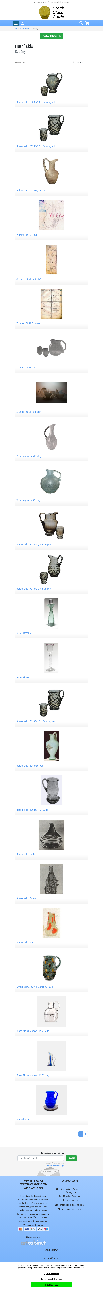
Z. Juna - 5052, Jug (26, 367)
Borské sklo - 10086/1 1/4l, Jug (32, 809)
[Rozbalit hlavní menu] (16, 23)
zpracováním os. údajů (55, 1166)
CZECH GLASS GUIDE (72, 1209)
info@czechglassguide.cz (59, 2)
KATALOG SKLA (52, 36)
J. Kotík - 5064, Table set (28, 279)
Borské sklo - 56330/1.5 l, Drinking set (35, 146)
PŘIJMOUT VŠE (51, 1285)
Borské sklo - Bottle (26, 854)
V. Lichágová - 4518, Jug (28, 456)
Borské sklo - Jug (25, 942)
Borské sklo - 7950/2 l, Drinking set (33, 544)
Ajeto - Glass (22, 677)
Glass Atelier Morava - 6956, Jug (32, 1030)
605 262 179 (41, 2)
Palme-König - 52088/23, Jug (31, 190)
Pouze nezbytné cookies (51, 1279)
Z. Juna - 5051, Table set (28, 411)
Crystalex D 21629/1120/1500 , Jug (34, 986)
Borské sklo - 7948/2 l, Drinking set (33, 588)
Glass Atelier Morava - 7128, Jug (32, 1075)
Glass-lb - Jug (23, 1119)
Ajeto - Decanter (24, 632)
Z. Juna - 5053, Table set (28, 323)
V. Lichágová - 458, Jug (28, 500)
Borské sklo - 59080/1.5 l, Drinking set (35, 102)
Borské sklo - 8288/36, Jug (29, 765)
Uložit (71, 1158)
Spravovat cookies (51, 1273)
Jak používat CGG (51, 1258)
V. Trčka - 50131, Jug (26, 234)
